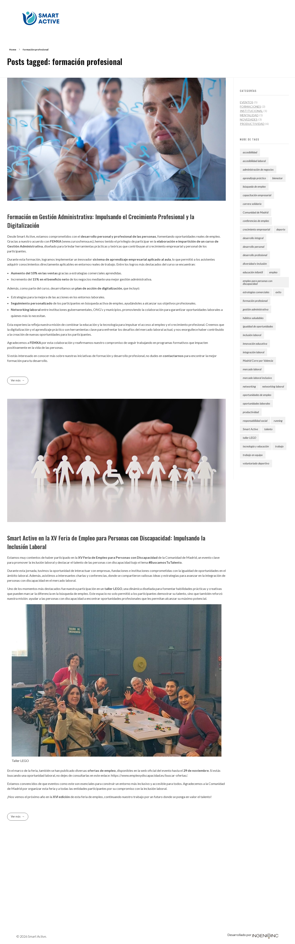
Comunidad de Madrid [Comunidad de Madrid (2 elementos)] (255, 212)
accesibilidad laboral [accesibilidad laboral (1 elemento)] (254, 161)
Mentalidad (249, 115)
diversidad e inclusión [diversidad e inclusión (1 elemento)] (255, 263)
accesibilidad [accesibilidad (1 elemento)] (250, 152)
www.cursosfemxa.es (78, 241)
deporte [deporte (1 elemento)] (280, 229)
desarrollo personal (96, 236)
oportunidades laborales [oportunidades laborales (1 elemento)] (256, 403)
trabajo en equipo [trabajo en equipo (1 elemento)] (253, 455)
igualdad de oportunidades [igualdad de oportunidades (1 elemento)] (258, 326)
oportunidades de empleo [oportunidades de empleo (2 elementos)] (257, 395)
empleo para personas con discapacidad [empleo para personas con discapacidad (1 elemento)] (257, 282)
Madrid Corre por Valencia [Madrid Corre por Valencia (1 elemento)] (258, 360)
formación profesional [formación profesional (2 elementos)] (255, 300)
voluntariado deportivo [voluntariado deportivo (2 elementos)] (256, 463)
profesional (123, 236)
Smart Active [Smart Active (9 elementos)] (250, 429)
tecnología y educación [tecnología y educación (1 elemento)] (256, 446)
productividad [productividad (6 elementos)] (251, 412)
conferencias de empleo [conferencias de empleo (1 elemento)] (256, 220)
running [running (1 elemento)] (278, 420)
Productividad (252, 123)
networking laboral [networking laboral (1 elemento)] (273, 386)
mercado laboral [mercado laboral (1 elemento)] (252, 369)
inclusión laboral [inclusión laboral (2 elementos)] (252, 335)
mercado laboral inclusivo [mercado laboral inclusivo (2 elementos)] (257, 378)
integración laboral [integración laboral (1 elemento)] (253, 352)
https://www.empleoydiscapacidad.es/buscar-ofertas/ (148, 775)
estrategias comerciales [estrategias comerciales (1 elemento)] (256, 292)
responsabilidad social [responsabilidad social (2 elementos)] (255, 420)
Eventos (246, 102)
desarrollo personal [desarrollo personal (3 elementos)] (253, 246)
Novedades (249, 119)
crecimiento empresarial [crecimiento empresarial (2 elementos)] (256, 229)
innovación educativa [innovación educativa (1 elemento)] (255, 343)
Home (12, 49)
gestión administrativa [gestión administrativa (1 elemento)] (255, 309)
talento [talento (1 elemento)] (268, 429)
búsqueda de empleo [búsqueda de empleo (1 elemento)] (254, 186)
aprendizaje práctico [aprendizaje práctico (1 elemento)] (254, 178)
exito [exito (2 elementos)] (278, 292)
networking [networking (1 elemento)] (249, 386)
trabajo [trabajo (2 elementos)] (279, 446)
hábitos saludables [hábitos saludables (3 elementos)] (253, 318)
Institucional (251, 111)
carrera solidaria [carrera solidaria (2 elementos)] (252, 203)
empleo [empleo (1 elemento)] (273, 272)
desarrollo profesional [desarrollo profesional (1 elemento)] (255, 255)
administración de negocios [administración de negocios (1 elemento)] (258, 169)
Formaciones (250, 106)
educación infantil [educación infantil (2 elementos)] (253, 272)
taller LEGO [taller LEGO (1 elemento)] (249, 437)
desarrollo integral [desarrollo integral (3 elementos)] (253, 238)
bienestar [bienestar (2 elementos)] (277, 178)
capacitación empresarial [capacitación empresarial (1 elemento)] (257, 195)
